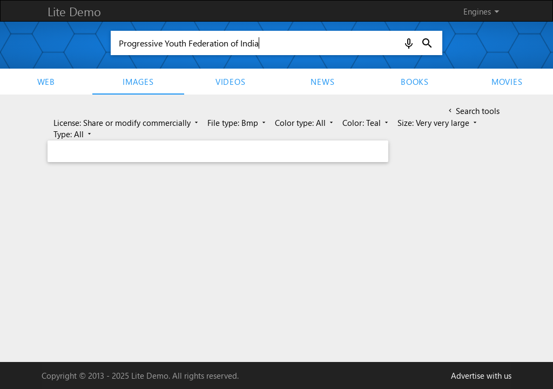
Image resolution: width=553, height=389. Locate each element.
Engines (483, 11)
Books (415, 81)
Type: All (73, 134)
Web (46, 81)
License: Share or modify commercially (126, 122)
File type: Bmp (237, 122)
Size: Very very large (437, 122)
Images (138, 81)
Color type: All (305, 122)
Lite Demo (74, 11)
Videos (230, 81)
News (322, 81)
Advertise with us (481, 375)
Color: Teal (366, 122)
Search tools (473, 110)
